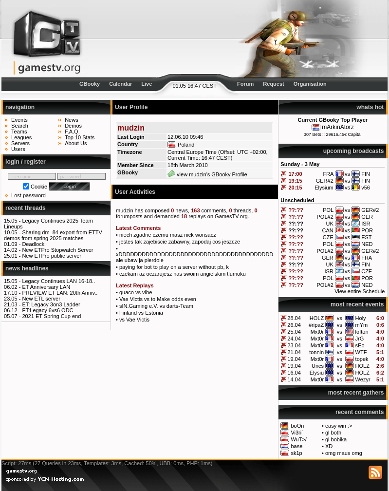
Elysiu (317, 373)
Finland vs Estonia (141, 313)
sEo (360, 345)
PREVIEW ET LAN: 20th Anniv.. (59, 293)
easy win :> (338, 426)
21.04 (294, 352)
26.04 (294, 325)
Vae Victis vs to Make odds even (157, 299)
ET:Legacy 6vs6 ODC (47, 310)
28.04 (294, 318)
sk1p (296, 453)
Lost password (28, 195)
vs (339, 318)
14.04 (294, 379)
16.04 (294, 373)
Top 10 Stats (79, 137)
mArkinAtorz (337, 127)
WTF (361, 352)
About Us (76, 143)
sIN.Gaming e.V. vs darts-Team (156, 306)
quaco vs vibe (135, 292)
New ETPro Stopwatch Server (57, 250)
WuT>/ (299, 439)
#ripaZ (316, 325)
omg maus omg (343, 453)
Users (18, 149)
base (296, 446)
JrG (359, 338)
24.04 (294, 338)
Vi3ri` (297, 432)
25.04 (294, 332)
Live (146, 84)
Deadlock (33, 244)
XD (329, 446)
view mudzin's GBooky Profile (207, 174)
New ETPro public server (51, 256)
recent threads (25, 208)
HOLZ (317, 318)
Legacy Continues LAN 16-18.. (58, 281)
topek (362, 359)
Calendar (120, 84)
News (71, 120)
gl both (333, 432)
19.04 (294, 359)
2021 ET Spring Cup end (51, 316)
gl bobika (336, 439)
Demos (73, 126)
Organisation (310, 84)
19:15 (295, 181)
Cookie (39, 186)
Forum (245, 84)
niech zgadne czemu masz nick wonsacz (167, 235)
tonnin (316, 352)
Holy (360, 318)
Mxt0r (317, 332)
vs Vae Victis (134, 319)
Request (273, 84)
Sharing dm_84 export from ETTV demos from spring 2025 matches (53, 235)
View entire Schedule (359, 291)
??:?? (295, 210)
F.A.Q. (72, 131)
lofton (362, 332)
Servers (20, 143)
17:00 (295, 174)
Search (19, 126)
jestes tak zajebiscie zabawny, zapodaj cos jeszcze (179, 242)
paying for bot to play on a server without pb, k (174, 267)
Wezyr (362, 379)
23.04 (294, 345)
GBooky (89, 84)
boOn (297, 426)
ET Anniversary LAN (46, 287)
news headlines (27, 268)
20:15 (295, 187)
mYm (361, 325)
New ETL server (41, 299)
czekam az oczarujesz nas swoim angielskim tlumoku (182, 274)
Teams (19, 131)
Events (19, 120)
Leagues (21, 137)
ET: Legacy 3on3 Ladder (51, 304)
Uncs (318, 366)
